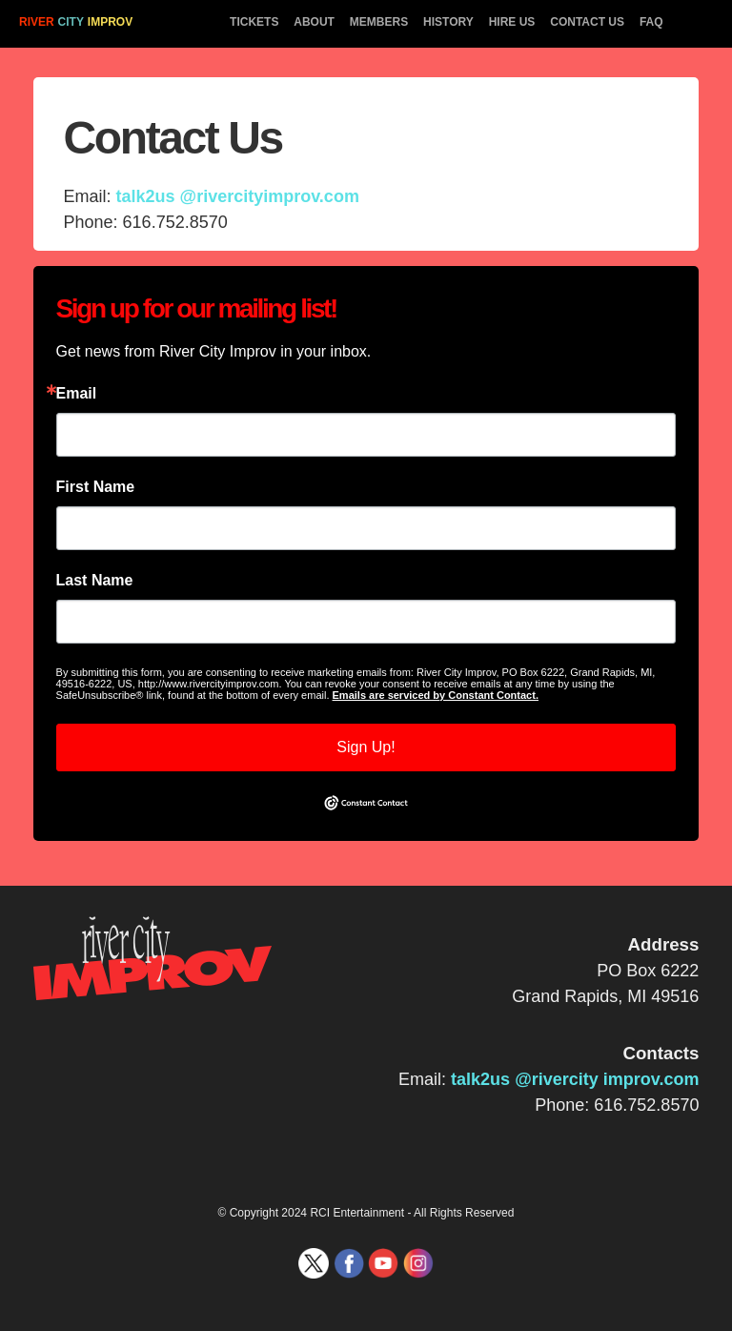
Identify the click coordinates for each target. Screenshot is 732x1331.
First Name (95, 487)
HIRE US (512, 22)
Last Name (94, 580)
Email (76, 393)
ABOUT (314, 22)
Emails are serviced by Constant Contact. (436, 695)
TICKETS (254, 22)
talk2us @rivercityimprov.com (237, 196)
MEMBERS (379, 22)
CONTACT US (587, 22)
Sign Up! (365, 747)
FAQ (651, 22)
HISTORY (448, 22)
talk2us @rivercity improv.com (575, 1079)
